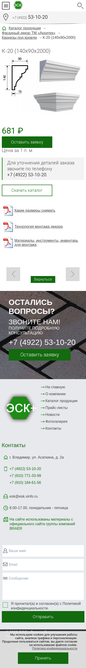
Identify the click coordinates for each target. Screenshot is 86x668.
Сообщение (18, 578)
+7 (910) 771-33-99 (25, 476)
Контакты (53, 428)
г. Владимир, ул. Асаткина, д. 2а (37, 457)
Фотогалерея (56, 421)
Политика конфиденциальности (54, 648)
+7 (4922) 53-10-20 (42, 342)
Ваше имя (17, 551)
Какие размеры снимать (34, 210)
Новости (52, 415)
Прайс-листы (56, 408)
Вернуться (43, 279)
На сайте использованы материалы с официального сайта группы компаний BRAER (42, 523)
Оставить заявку (27, 142)
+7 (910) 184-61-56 (25, 483)
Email (13, 564)
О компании (55, 394)
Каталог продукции (25, 28)
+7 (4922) (25, 469)
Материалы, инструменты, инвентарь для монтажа (46, 243)
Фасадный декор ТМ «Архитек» (28, 33)
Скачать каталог (27, 190)
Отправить (43, 616)
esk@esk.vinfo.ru (24, 496)
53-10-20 (30, 17)
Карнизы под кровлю (19, 37)
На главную (55, 387)
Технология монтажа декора (38, 226)
